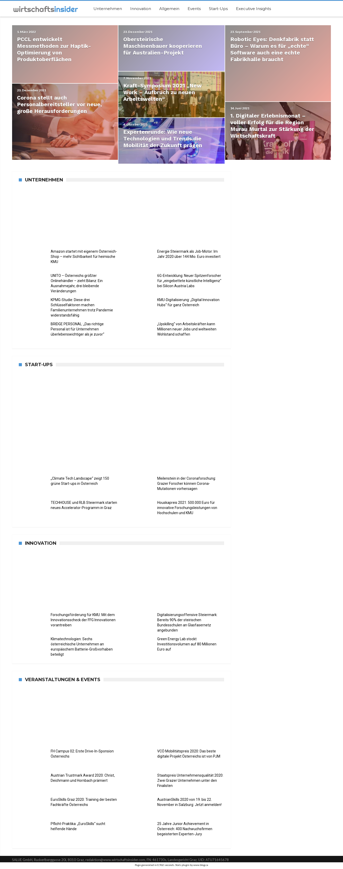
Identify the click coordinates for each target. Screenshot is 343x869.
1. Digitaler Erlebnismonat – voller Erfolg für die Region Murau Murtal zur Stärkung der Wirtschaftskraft (272, 129)
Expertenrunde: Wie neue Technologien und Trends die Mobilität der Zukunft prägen (163, 140)
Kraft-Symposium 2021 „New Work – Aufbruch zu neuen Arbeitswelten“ (163, 93)
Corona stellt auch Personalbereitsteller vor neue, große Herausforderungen (59, 106)
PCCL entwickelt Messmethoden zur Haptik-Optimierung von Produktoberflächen (54, 49)
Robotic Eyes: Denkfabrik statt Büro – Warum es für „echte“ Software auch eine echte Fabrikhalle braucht (272, 49)
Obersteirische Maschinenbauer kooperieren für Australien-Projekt (163, 46)
